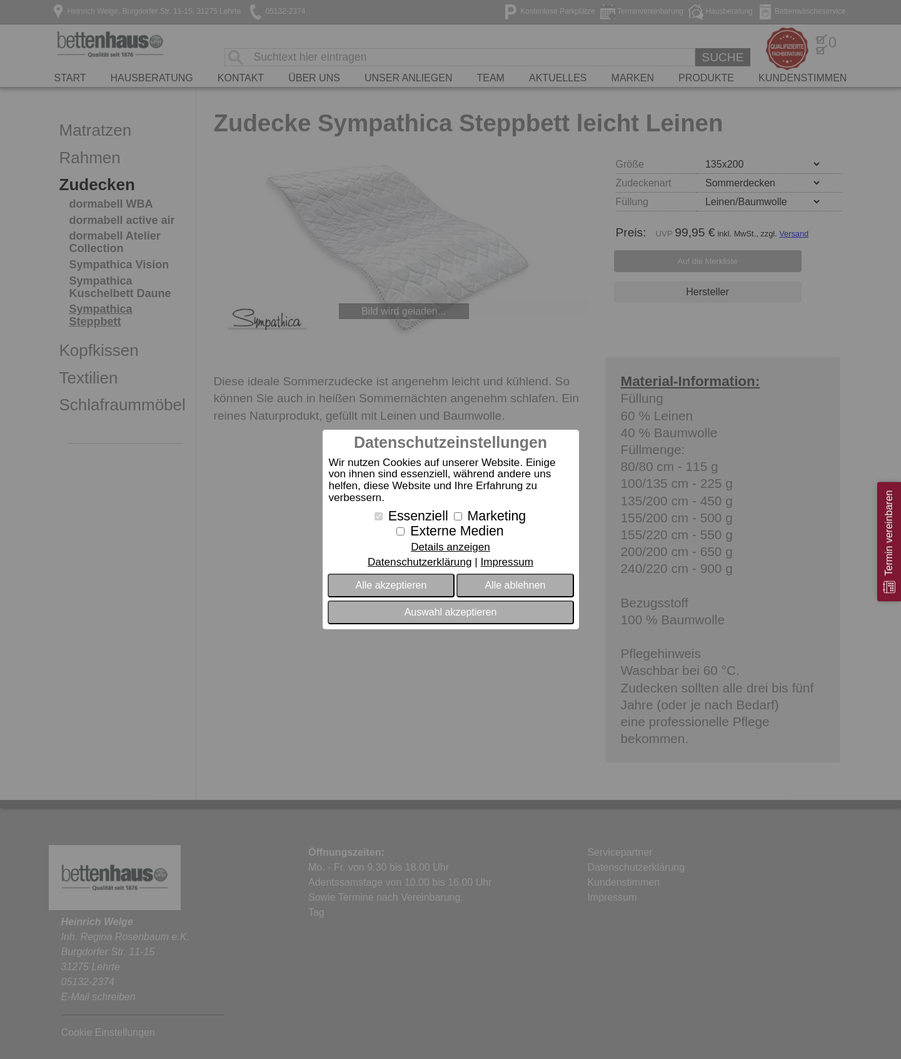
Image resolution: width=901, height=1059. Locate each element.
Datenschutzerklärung (419, 562)
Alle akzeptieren (391, 585)
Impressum (506, 562)
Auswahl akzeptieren (451, 612)
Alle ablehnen (515, 585)
